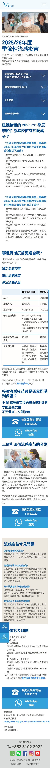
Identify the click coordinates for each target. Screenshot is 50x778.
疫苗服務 (9, 36)
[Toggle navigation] (44, 4)
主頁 (3, 36)
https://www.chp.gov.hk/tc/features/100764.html (27, 721)
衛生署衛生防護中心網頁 (33, 678)
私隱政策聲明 (33, 764)
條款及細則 (16, 764)
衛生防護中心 (23, 383)
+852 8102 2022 (25, 746)
